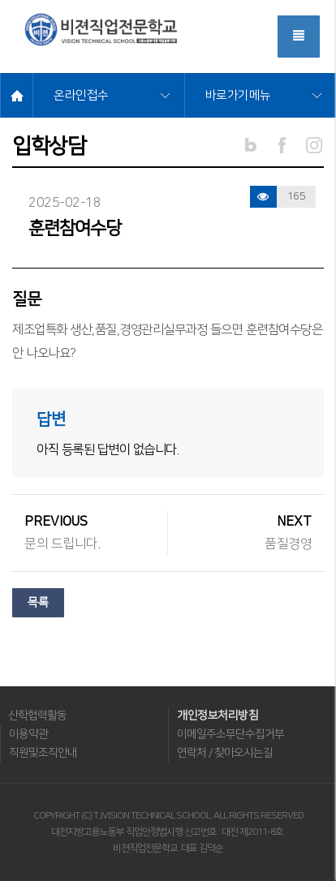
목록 (38, 602)
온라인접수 (81, 95)
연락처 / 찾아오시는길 (225, 752)
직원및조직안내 (43, 752)
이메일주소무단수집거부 (230, 734)
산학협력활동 (37, 715)
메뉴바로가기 (0, 0)
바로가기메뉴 (238, 95)
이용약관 (28, 734)
